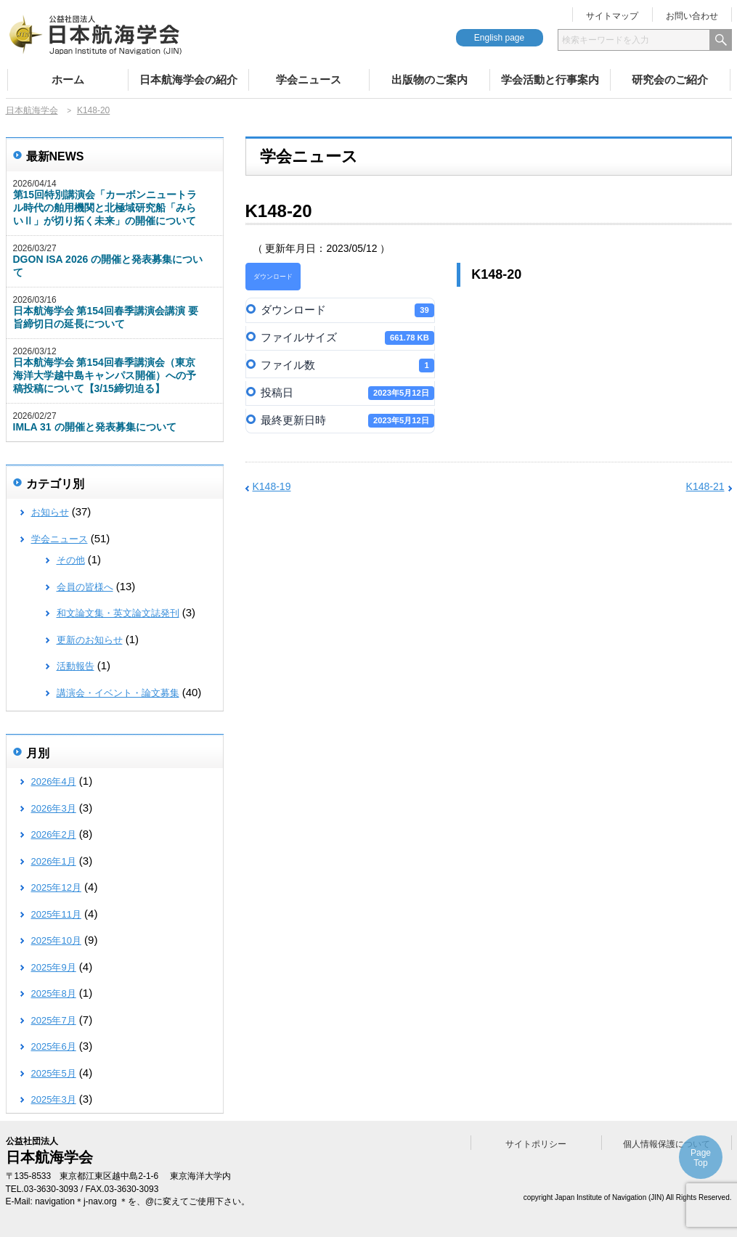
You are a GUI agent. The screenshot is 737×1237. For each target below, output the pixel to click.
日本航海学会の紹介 (188, 79)
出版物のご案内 (429, 79)
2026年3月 (53, 808)
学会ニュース (308, 79)
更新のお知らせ (90, 639)
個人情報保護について (666, 1144)
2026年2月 (53, 834)
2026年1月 (53, 861)
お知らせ (50, 512)
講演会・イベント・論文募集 (118, 692)
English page (499, 38)
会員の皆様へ (85, 586)
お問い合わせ (692, 16)
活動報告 (75, 666)
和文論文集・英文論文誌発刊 (118, 613)
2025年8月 (53, 993)
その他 (71, 560)
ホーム (68, 79)
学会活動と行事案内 (550, 79)
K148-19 (272, 486)
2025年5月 (53, 1073)
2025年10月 (56, 940)
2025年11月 (56, 914)
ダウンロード (273, 276)
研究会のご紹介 (670, 79)
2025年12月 (56, 887)
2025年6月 (53, 1046)
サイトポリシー (535, 1144)
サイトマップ (612, 16)
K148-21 (705, 486)
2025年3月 (53, 1099)
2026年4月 (53, 781)
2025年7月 (53, 1020)
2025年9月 (53, 967)
